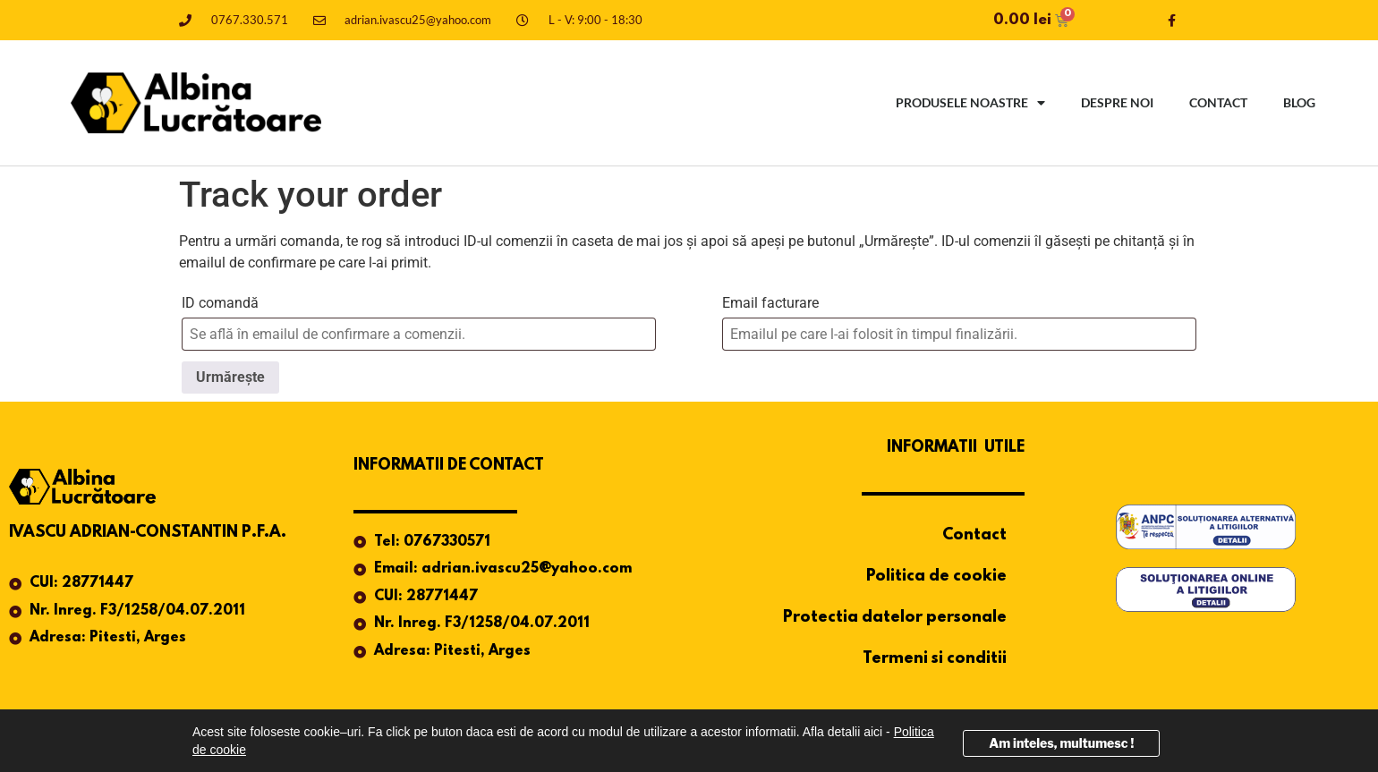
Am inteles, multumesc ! (1061, 743)
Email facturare (770, 302)
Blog (1299, 102)
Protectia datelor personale (895, 618)
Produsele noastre (970, 103)
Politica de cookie (936, 577)
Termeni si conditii (935, 659)
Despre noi (1117, 102)
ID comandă (220, 302)
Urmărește (230, 377)
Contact (1218, 102)
